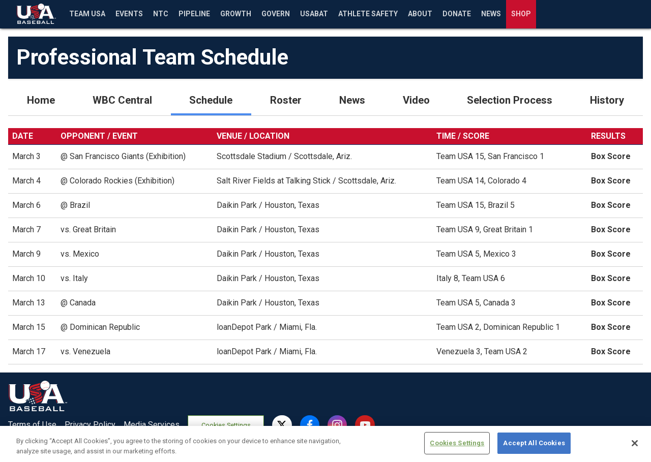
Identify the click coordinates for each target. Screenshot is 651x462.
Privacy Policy (90, 424)
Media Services (152, 424)
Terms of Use (32, 424)
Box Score (611, 156)
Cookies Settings (226, 425)
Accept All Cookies (534, 448)
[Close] (635, 448)
